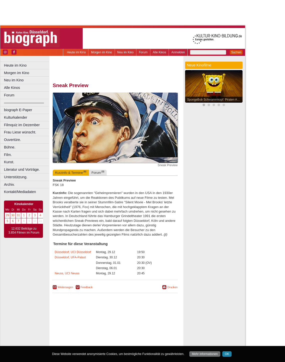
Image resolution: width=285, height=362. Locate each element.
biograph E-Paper (18, 110)
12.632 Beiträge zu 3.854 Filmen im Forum (23, 230)
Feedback (87, 287)
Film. (8, 155)
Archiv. (9, 185)
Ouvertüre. (12, 140)
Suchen (236, 52)
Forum (143, 52)
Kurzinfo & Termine (70, 172)
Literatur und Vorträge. (22, 169)
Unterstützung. (15, 177)
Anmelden (178, 52)
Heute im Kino (76, 52)
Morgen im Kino (101, 52)
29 (7, 215)
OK (227, 354)
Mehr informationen (205, 354)
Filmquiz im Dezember (22, 125)
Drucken (172, 287)
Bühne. (9, 147)
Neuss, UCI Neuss (67, 273)
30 (12, 215)
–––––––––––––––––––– (24, 103)
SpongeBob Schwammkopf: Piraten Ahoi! (214, 99)
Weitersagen (65, 287)
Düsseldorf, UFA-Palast (70, 257)
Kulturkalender (15, 117)
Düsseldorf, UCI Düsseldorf (73, 252)
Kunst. (9, 162)
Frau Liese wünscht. (20, 132)
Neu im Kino (125, 52)
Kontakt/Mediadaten (20, 192)
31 (18, 215)
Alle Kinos (159, 52)
